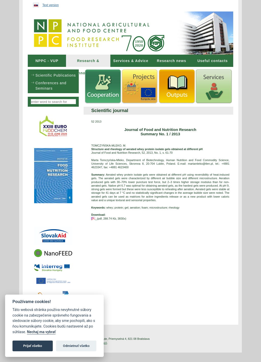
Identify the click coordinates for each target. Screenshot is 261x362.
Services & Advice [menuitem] (130, 61)
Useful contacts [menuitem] (212, 61)
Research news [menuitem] (171, 61)
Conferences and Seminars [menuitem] (51, 85)
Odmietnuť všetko (76, 346)
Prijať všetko (32, 346)
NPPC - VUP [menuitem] (46, 61)
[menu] (53, 81)
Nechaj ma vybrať (41, 332)
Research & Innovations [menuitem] (88, 63)
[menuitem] (47, 61)
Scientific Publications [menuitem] (55, 75)
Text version (50, 5)
